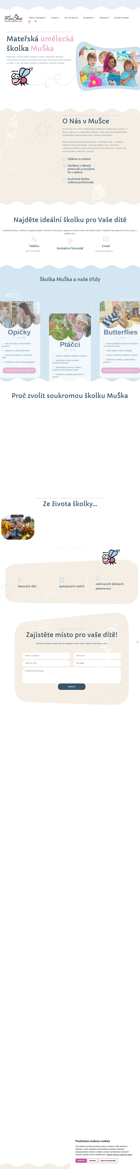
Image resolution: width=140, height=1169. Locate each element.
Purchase (88, 891)
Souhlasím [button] (81, 1161)
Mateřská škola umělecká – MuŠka (22, 861)
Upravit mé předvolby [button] (108, 1161)
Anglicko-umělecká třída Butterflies (61, 868)
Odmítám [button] (92, 1161)
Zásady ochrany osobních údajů (119, 1155)
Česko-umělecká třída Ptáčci (59, 872)
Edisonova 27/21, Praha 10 (19, 864)
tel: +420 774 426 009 (16, 867)
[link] (119, 1155)
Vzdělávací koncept (55, 860)
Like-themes (53, 891)
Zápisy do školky (54, 876)
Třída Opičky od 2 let (55, 864)
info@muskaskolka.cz (16, 870)
